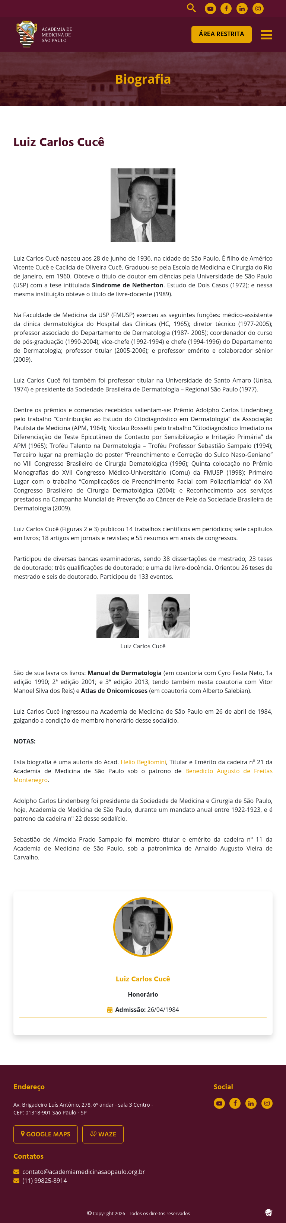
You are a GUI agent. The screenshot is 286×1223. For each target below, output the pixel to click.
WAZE (103, 1134)
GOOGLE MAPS (45, 1134)
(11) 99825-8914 (44, 1181)
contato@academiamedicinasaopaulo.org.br (83, 1172)
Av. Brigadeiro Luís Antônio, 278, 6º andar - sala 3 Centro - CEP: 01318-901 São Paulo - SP (83, 1108)
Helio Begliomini (143, 762)
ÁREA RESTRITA (221, 34)
